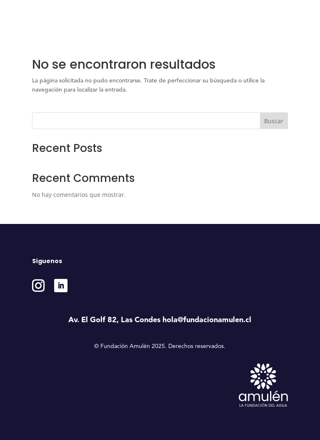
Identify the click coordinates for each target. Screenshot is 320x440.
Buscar (273, 121)
